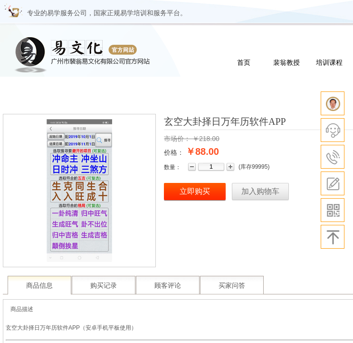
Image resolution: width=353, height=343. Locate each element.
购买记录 (103, 285)
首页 (243, 62)
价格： (174, 152)
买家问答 (232, 285)
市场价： (177, 138)
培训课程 (329, 62)
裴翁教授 (286, 62)
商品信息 (39, 285)
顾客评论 (167, 285)
